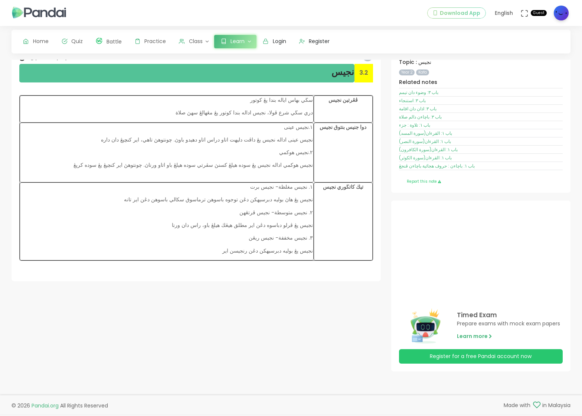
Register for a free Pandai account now (481, 374)
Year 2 (407, 89)
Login (274, 41)
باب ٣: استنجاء (412, 118)
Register (314, 41)
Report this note (424, 199)
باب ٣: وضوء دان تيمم (418, 110)
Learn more (474, 353)
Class (191, 41)
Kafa (422, 89)
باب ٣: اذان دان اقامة (417, 126)
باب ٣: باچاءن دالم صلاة (420, 134)
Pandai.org (45, 407)
